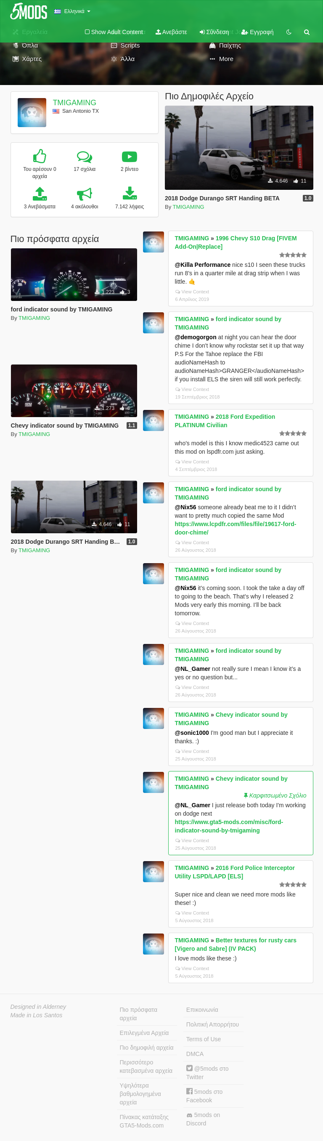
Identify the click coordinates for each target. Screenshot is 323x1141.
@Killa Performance (203, 264)
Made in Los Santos (37, 1015)
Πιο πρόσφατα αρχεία (139, 1013)
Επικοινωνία (202, 1009)
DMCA (195, 1054)
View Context (192, 291)
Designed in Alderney (38, 1006)
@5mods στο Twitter (207, 1072)
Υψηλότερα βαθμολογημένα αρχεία (140, 1094)
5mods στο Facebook (204, 1096)
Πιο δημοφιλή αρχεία (147, 1047)
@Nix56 (185, 507)
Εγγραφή (257, 32)
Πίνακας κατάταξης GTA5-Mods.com (144, 1121)
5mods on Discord (203, 1119)
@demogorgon (196, 337)
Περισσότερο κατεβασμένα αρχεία (146, 1066)
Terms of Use (203, 1039)
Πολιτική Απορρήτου (212, 1024)
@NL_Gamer (192, 668)
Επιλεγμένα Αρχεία (144, 1032)
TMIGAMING (74, 102)
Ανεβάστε (171, 32)
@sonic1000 (192, 732)
